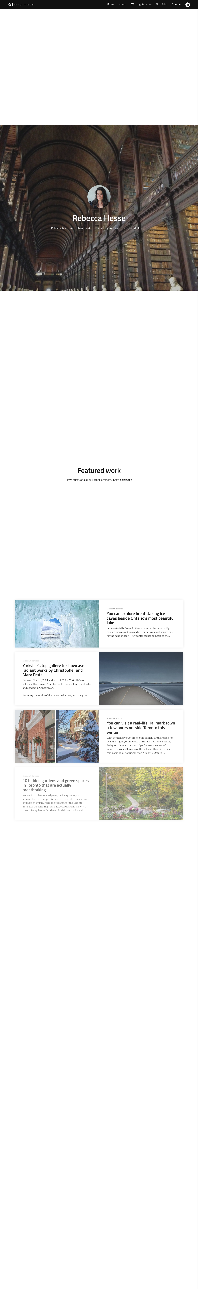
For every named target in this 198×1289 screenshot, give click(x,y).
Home (110, 4)
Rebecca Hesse (20, 4)
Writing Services (141, 4)
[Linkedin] (187, 4)
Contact (177, 4)
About (123, 4)
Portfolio (161, 4)
